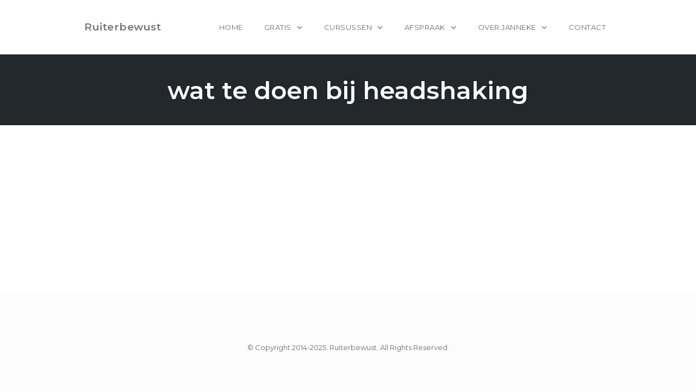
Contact (587, 27)
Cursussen (348, 27)
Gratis (277, 27)
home (231, 27)
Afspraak (425, 27)
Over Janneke (507, 27)
